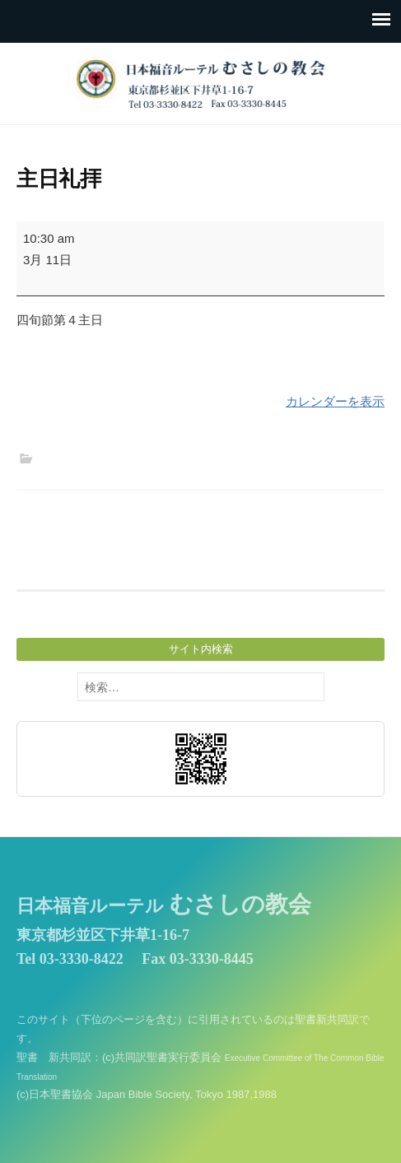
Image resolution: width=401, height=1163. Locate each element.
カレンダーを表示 (335, 401)
